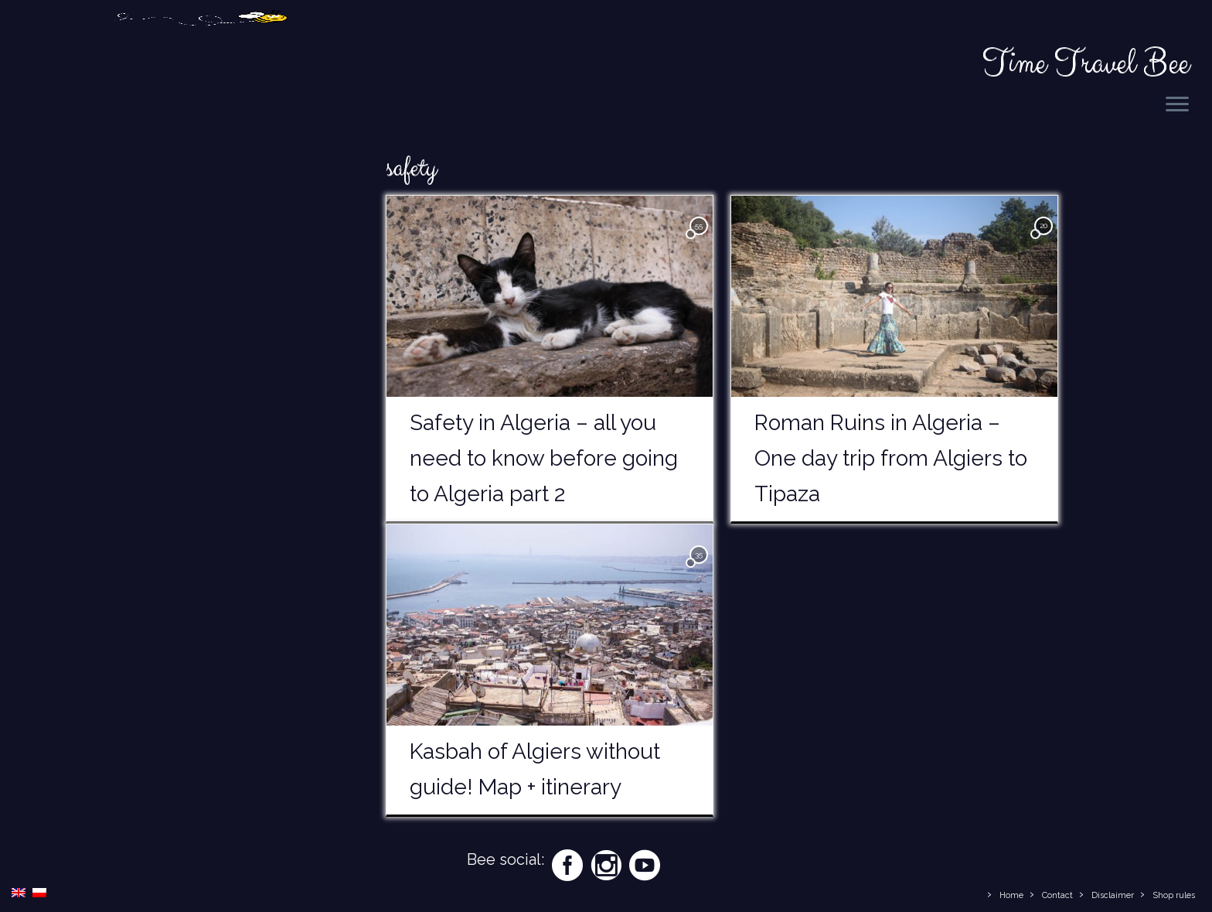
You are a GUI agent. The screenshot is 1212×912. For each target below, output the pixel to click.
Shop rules (1173, 895)
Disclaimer (1112, 895)
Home (1011, 895)
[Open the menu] (1177, 105)
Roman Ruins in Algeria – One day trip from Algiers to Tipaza (890, 460)
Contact (1057, 895)
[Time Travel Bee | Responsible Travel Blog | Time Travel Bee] (200, 64)
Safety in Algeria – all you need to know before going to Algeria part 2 (544, 460)
